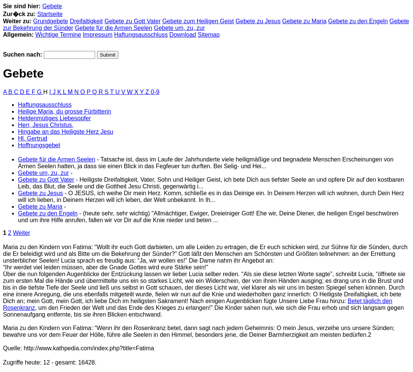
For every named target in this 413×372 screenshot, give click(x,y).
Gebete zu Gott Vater (132, 21)
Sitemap (209, 34)
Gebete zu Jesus (258, 21)
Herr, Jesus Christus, (45, 125)
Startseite (50, 14)
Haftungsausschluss (141, 34)
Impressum (97, 34)
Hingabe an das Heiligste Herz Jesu (65, 131)
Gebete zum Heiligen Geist (198, 21)
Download (182, 34)
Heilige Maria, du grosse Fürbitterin (64, 111)
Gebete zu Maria (304, 21)
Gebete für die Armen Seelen (113, 28)
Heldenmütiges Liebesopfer (54, 118)
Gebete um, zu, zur (179, 28)
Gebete (52, 6)
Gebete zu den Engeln (358, 21)
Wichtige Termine (58, 34)
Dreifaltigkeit (86, 21)
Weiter (21, 233)
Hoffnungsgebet (39, 145)
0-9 (155, 92)
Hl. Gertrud (32, 138)
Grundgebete (50, 21)
